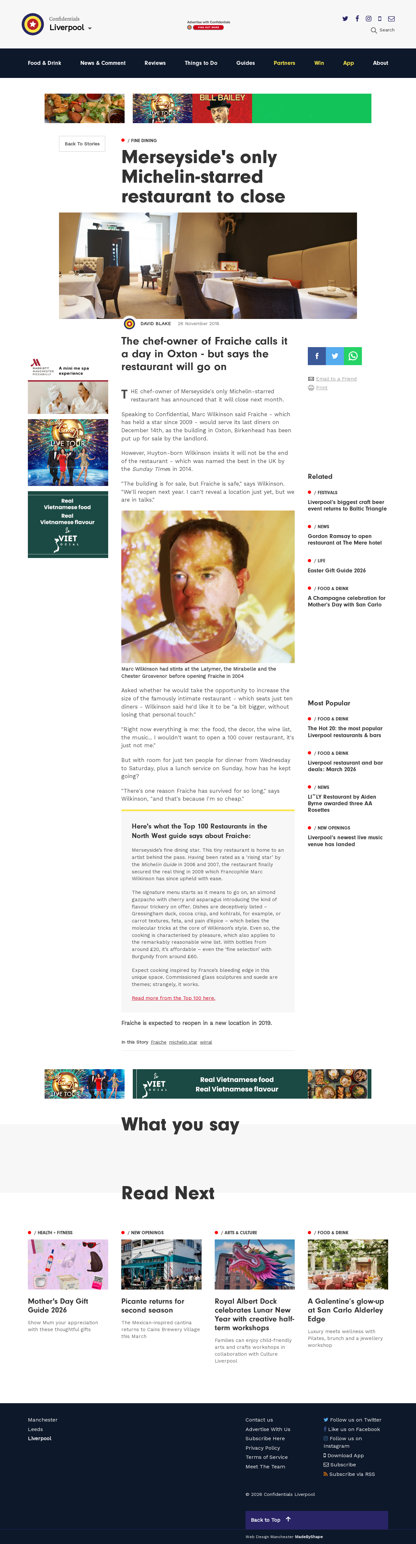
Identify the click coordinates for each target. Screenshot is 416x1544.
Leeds (35, 1429)
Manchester (43, 1420)
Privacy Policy (263, 1448)
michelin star (183, 1042)
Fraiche (159, 1042)
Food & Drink (44, 63)
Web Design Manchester (270, 1537)
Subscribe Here (265, 1438)
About (380, 63)
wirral (206, 1042)
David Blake (155, 323)
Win (319, 63)
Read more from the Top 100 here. (173, 998)
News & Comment (103, 63)
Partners (284, 63)
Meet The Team (265, 1466)
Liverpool (39, 1438)
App (348, 63)
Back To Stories (82, 143)
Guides (245, 63)
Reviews (155, 63)
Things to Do (201, 63)
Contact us (259, 1420)
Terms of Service (267, 1457)
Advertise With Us (268, 1429)
